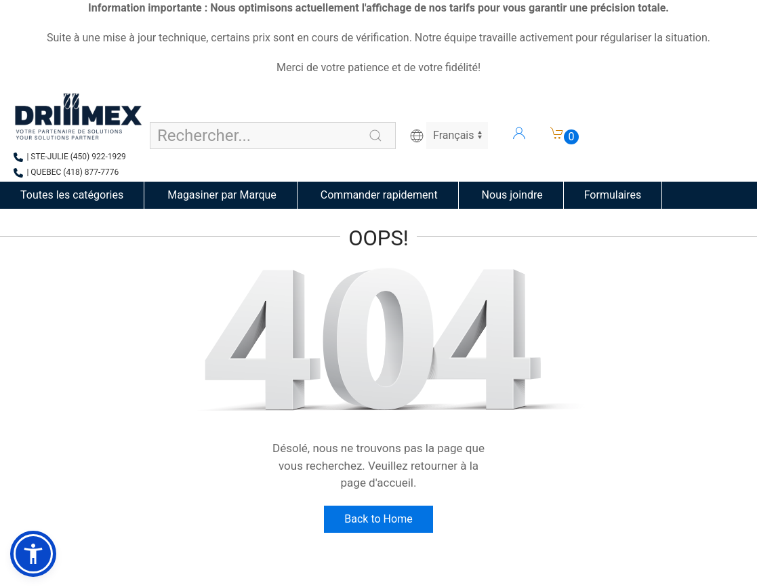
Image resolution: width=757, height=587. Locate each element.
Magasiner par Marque (221, 194)
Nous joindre (511, 194)
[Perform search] (375, 135)
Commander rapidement (378, 194)
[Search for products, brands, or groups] (273, 135)
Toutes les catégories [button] (71, 194)
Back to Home (378, 518)
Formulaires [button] (613, 194)
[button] (33, 553)
